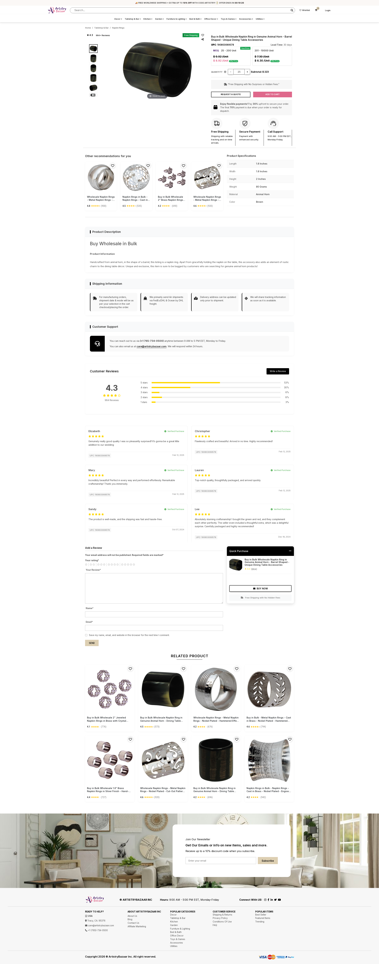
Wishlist (304, 10)
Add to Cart (272, 94)
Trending (259, 921)
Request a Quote (231, 94)
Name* (89, 608)
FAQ (215, 925)
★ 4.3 (90, 35)
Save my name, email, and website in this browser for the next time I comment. (129, 635)
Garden (159, 19)
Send (92, 643)
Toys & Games (229, 19)
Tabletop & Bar (133, 19)
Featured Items (262, 918)
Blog (130, 919)
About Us (132, 916)
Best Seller (260, 914)
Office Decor (211, 19)
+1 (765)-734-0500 (96, 930)
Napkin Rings (118, 28)
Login (327, 10)
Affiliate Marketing (137, 926)
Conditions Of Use (222, 921)
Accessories (246, 19)
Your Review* (93, 570)
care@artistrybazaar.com (151, 346)
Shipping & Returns (222, 914)
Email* (89, 622)
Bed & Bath (195, 19)
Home (88, 28)
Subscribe (268, 860)
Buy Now (260, 588)
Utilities (260, 19)
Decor (118, 19)
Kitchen (147, 19)
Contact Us (133, 923)
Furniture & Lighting (176, 19)
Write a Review (278, 371)
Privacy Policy (220, 918)
